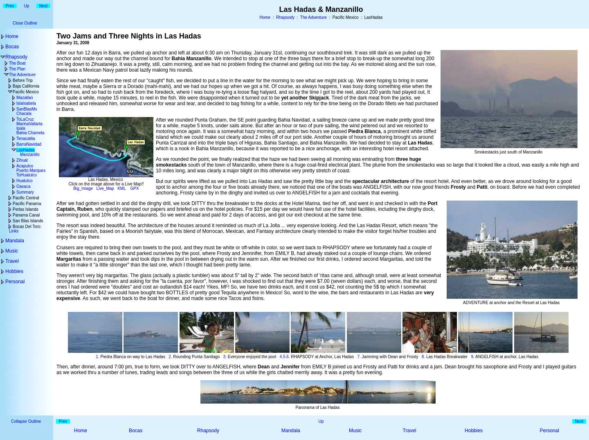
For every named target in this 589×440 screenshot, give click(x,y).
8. (423, 356)
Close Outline (25, 23)
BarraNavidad (28, 144)
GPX (134, 188)
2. (170, 356)
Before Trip (23, 80)
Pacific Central (26, 198)
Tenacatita (25, 138)
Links (13, 231)
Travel (12, 261)
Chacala (23, 113)
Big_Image (83, 188)
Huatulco (24, 180)
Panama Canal (26, 215)
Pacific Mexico (26, 92)
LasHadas (25, 150)
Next (43, 6)
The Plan (17, 69)
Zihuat (22, 160)
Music (11, 251)
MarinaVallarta (29, 124)
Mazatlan (24, 97)
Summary (25, 192)
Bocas (12, 47)
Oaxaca (23, 186)
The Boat (17, 63)
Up (26, 6)
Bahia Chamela (30, 133)
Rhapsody (285, 17)
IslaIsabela (26, 103)
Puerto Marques (30, 170)
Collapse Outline (26, 421)
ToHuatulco (26, 175)
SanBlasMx (26, 109)
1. (97, 356)
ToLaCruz (25, 119)
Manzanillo (30, 154)
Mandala (14, 241)
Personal (15, 281)
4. (281, 356)
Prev (10, 6)
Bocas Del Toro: (27, 226)
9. (472, 356)
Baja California (26, 86)
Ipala (20, 128)
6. (288, 356)
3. (225, 356)
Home (264, 17)
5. (284, 356)
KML (121, 188)
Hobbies (14, 271)
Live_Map (105, 188)
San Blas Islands (28, 221)
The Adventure (313, 17)
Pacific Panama (27, 203)
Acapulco (24, 166)
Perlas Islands (25, 209)
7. (358, 356)
